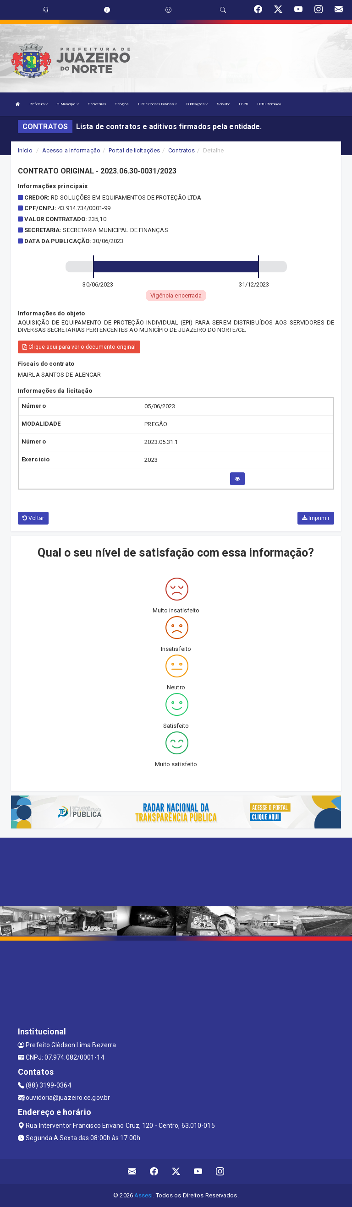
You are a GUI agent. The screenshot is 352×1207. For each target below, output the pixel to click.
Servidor (223, 104)
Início (25, 150)
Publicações (197, 104)
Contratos (181, 150)
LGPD (243, 104)
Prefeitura (38, 104)
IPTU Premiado (268, 104)
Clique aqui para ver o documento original (79, 347)
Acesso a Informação (71, 150)
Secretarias (97, 104)
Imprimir (316, 518)
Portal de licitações (134, 150)
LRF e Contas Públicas (157, 104)
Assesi (143, 1195)
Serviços (122, 104)
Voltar (33, 518)
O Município (67, 104)
